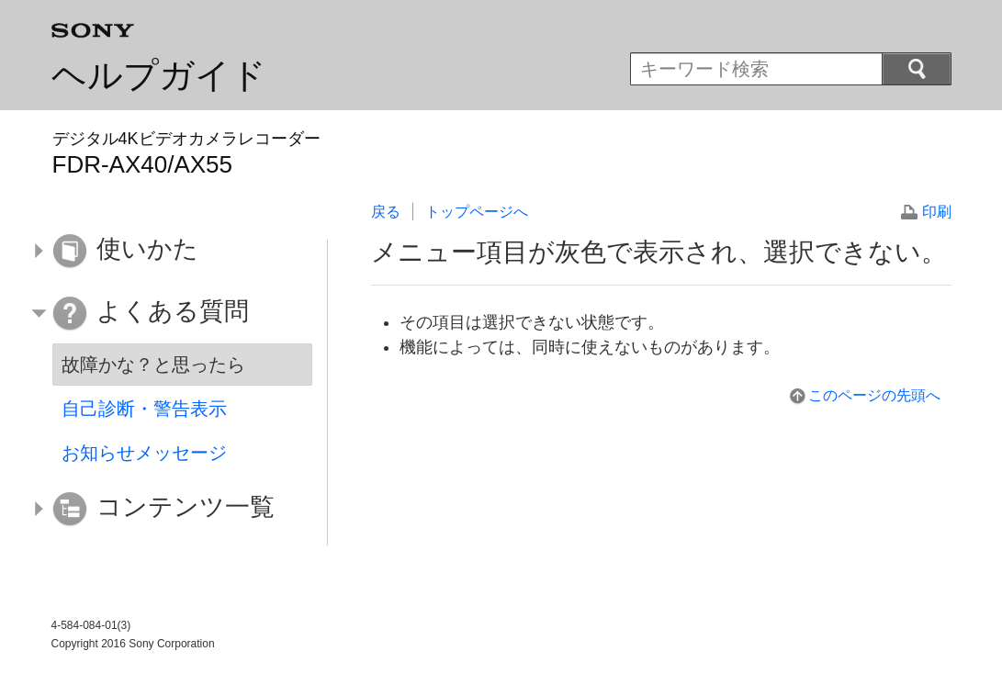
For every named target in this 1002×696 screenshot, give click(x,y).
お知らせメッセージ (144, 453)
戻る (385, 211)
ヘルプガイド (158, 75)
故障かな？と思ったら (153, 364)
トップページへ (476, 211)
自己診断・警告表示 (144, 409)
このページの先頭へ (874, 395)
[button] (169, 251)
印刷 (936, 211)
